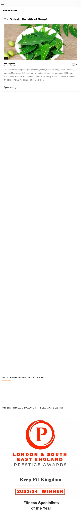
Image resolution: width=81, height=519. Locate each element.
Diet (6, 58)
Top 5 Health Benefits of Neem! (25, 19)
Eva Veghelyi (9, 64)
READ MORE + (10, 87)
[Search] (77, 3)
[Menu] (3, 3)
